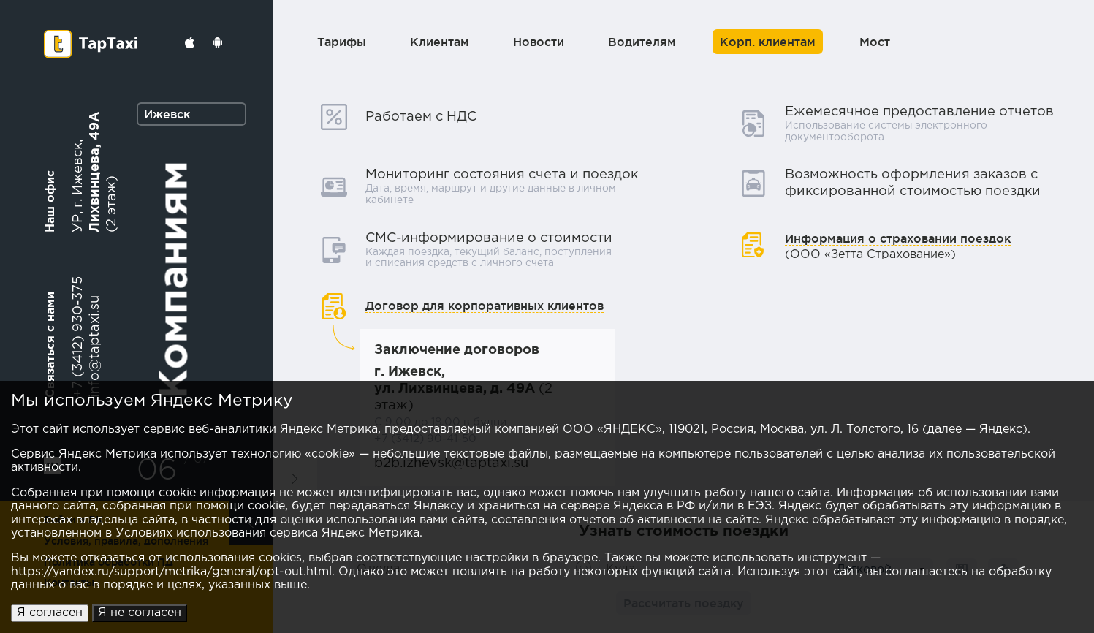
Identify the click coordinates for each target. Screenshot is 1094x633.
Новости (538, 41)
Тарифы (341, 41)
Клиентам (439, 41)
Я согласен (50, 612)
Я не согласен (139, 612)
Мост (874, 41)
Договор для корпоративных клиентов (484, 305)
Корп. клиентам (768, 41)
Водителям (642, 41)
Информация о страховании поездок (898, 238)
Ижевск (167, 114)
